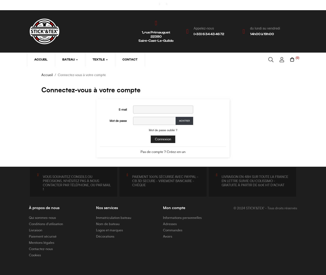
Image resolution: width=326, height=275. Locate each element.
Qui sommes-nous (42, 218)
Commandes (172, 230)
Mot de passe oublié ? (163, 130)
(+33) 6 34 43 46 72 (209, 34)
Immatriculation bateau (113, 218)
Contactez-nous (41, 249)
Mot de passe (118, 121)
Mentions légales (41, 242)
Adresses (170, 224)
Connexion (163, 139)
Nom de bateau (108, 224)
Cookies (35, 255)
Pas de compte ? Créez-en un (163, 152)
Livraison (35, 230)
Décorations (105, 236)
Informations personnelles (182, 218)
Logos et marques (109, 230)
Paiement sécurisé (43, 236)
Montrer (184, 121)
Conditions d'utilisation (46, 224)
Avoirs (167, 236)
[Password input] (154, 121)
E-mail (123, 109)
